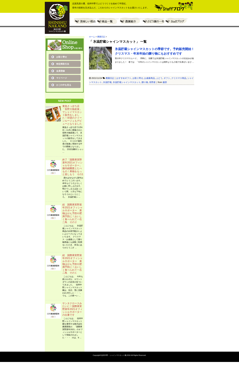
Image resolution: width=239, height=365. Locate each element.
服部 (165, 82)
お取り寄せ (137, 78)
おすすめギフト (123, 78)
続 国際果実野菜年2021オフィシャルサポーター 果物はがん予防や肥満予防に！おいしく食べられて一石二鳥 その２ (72, 213)
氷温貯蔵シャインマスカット (127, 82)
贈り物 (145, 82)
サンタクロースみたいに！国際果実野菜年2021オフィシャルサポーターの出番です (72, 309)
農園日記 (110, 78)
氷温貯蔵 (107, 82)
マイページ (61, 78)
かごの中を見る (63, 85)
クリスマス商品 (178, 78)
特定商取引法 (62, 64)
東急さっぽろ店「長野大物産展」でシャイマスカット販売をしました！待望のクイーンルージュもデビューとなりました (72, 115)
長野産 (152, 82)
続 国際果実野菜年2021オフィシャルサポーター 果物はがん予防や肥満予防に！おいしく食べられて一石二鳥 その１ (72, 264)
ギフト (167, 78)
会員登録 (60, 71)
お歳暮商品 (149, 78)
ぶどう (159, 78)
